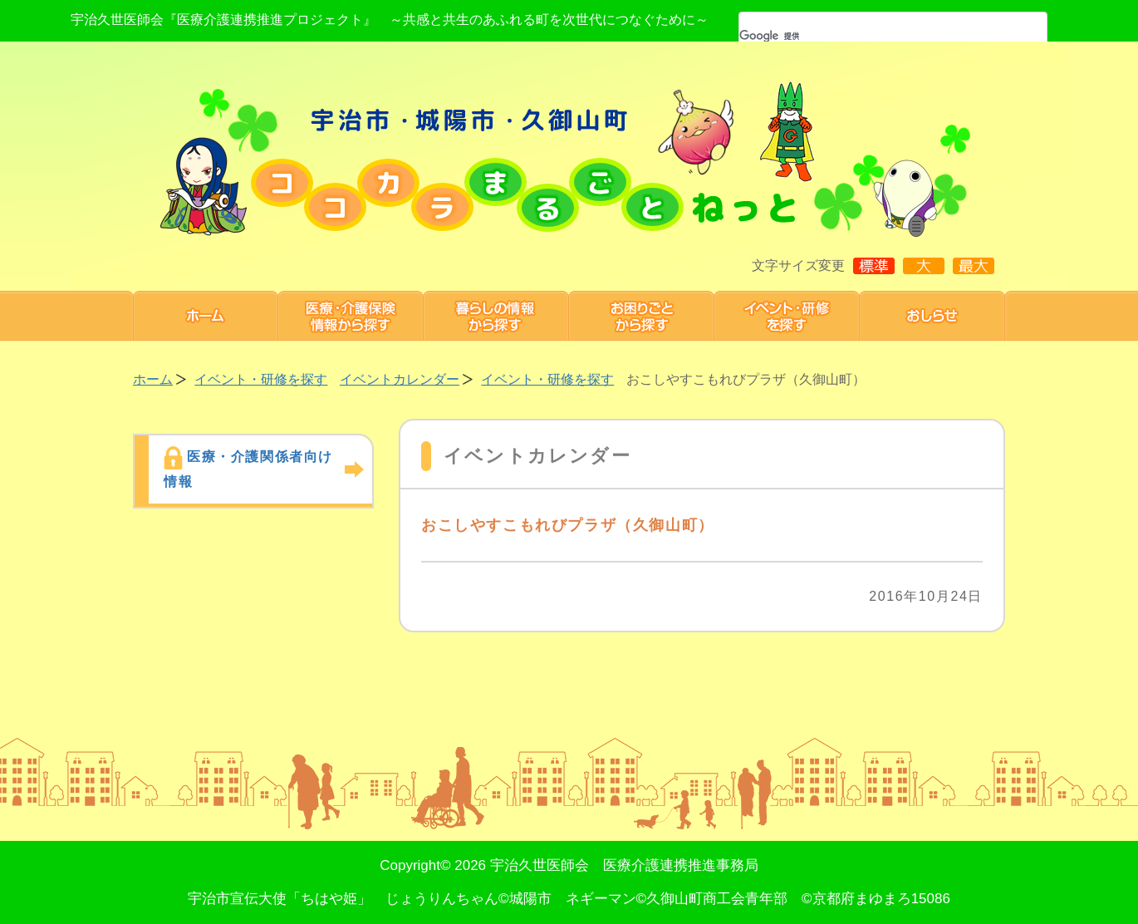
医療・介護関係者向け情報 (248, 469)
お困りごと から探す (641, 316)
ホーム (205, 316)
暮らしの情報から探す (496, 316)
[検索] (871, 36)
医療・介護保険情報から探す (351, 316)
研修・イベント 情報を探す (787, 316)
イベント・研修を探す (260, 379)
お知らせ (932, 316)
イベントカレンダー (399, 379)
